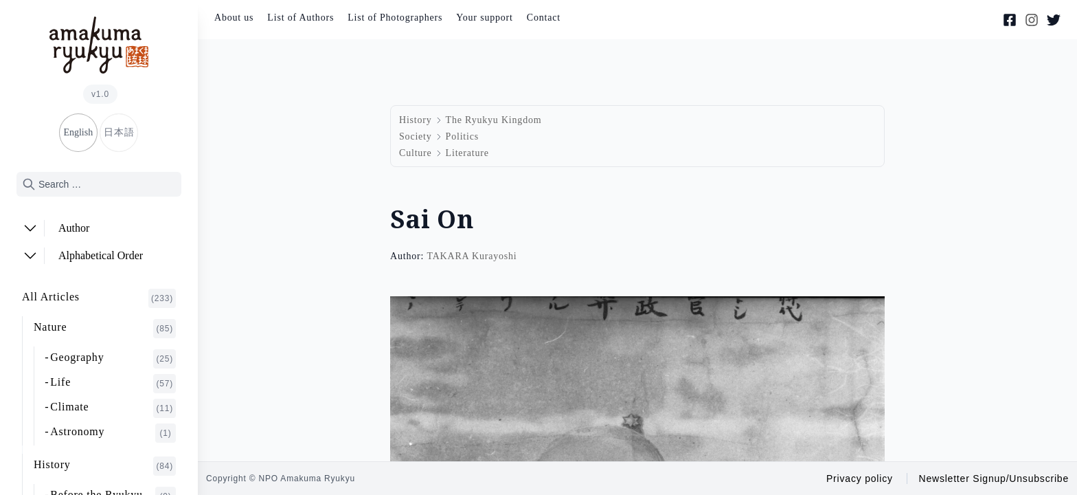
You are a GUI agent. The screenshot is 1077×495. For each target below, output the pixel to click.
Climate (113, 408)
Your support (484, 17)
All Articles (99, 298)
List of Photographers (395, 17)
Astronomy (113, 433)
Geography (113, 358)
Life (113, 383)
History (105, 466)
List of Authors (300, 17)
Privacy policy (859, 478)
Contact (543, 17)
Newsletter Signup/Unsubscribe (993, 478)
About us (233, 17)
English (78, 132)
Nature (105, 328)
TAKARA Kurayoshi (472, 256)
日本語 (119, 132)
